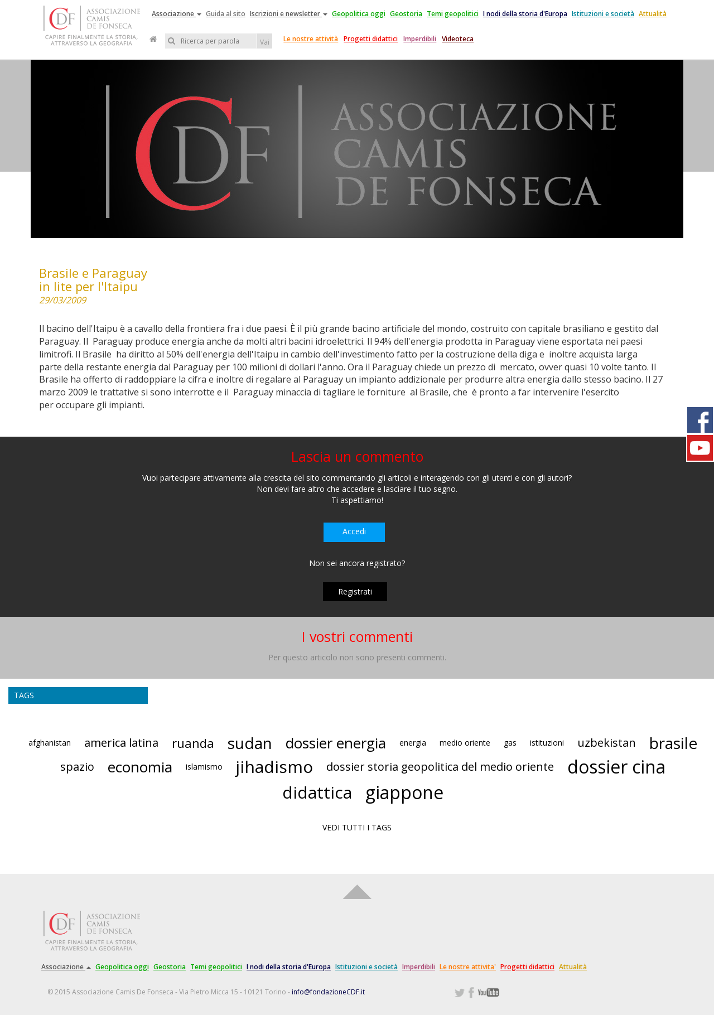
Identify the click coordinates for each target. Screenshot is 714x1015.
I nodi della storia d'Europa (525, 13)
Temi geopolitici (453, 13)
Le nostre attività (310, 39)
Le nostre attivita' (468, 967)
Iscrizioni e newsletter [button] (288, 13)
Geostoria (406, 13)
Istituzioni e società (603, 13)
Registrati (355, 591)
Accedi (354, 531)
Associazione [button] (176, 13)
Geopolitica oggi (358, 13)
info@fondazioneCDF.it (328, 992)
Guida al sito (225, 13)
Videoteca (458, 39)
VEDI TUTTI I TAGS (357, 827)
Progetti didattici (371, 39)
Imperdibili (419, 39)
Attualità (653, 13)
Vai (264, 42)
